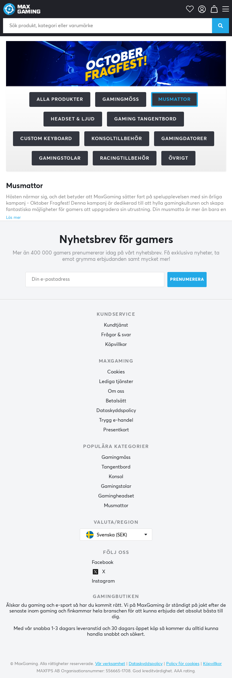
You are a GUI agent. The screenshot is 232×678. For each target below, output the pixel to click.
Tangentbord (116, 467)
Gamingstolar (60, 158)
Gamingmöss (120, 99)
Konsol (116, 476)
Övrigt (178, 158)
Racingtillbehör (124, 158)
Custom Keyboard (46, 138)
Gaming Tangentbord (145, 119)
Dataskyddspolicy (116, 410)
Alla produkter (60, 99)
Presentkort (116, 429)
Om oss (116, 391)
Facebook (102, 562)
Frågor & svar (116, 334)
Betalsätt (116, 400)
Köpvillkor (116, 344)
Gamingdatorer (184, 138)
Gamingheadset (116, 496)
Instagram (103, 581)
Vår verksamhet (110, 664)
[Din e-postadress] (94, 279)
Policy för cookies (182, 664)
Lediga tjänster (116, 381)
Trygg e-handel (116, 420)
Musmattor (116, 505)
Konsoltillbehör (117, 138)
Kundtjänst (116, 325)
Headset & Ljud (73, 119)
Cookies (116, 371)
